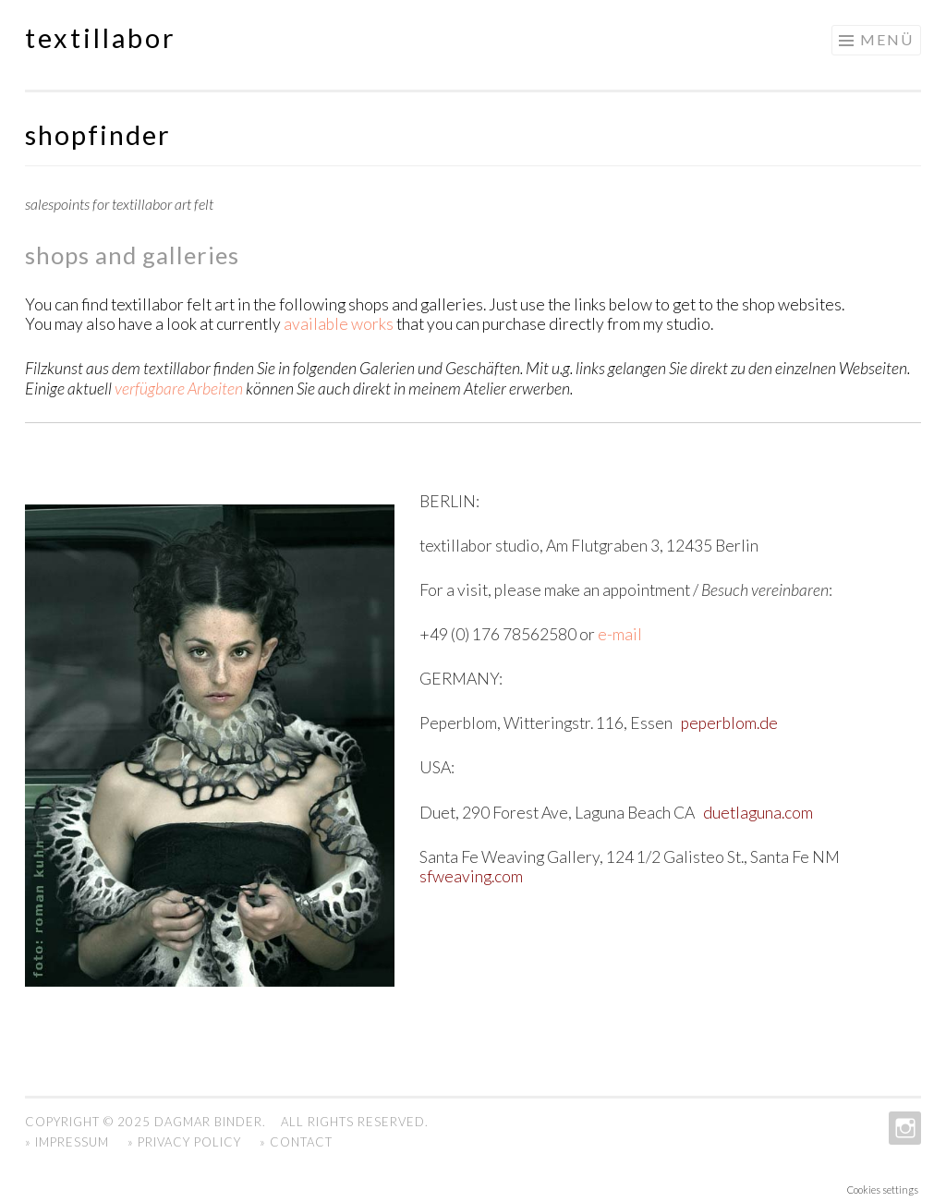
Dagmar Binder (208, 1121)
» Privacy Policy (184, 1142)
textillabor (100, 38)
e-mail (618, 634)
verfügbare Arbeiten (179, 388)
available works (339, 324)
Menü (887, 39)
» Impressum (67, 1142)
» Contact (296, 1142)
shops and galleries (132, 255)
